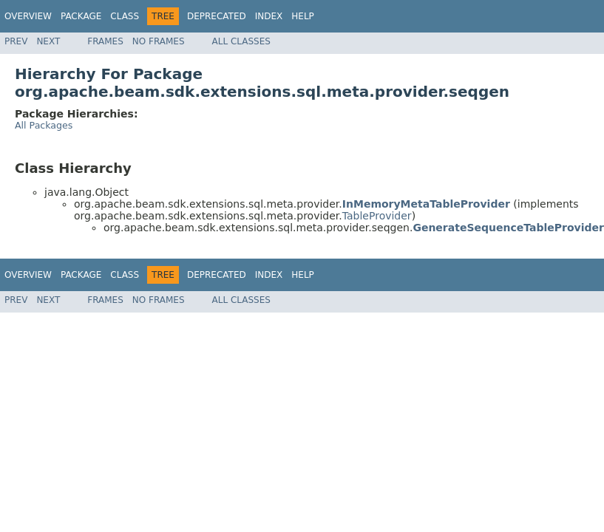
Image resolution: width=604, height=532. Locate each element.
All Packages (43, 125)
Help (302, 16)
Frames (105, 41)
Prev (15, 41)
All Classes (241, 41)
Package (81, 16)
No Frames (158, 41)
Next (48, 41)
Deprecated (216, 16)
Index (269, 16)
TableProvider (377, 216)
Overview (28, 16)
